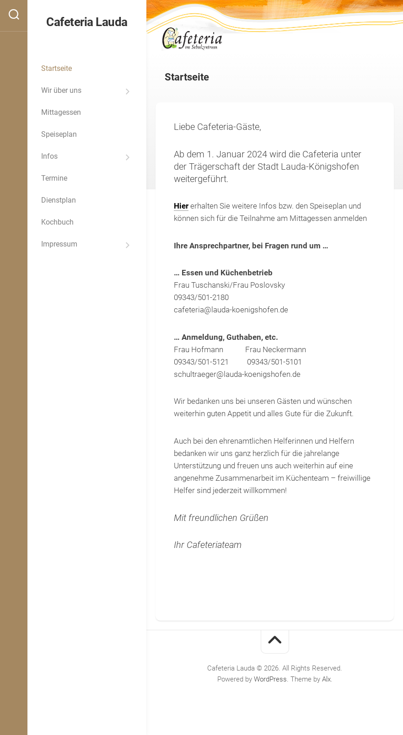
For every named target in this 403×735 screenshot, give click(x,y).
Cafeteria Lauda (87, 22)
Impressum (59, 244)
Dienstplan (58, 200)
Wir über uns (61, 90)
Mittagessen (61, 112)
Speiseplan (59, 134)
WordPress (270, 679)
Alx (326, 679)
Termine (54, 178)
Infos (49, 156)
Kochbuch (57, 222)
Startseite (56, 68)
